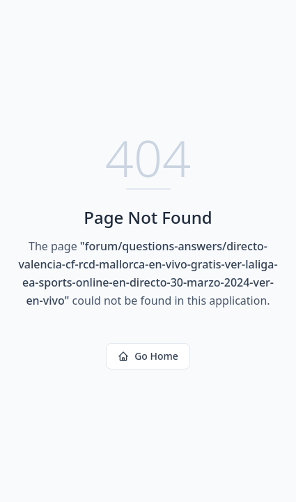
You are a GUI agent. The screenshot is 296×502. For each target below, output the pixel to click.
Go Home (148, 356)
